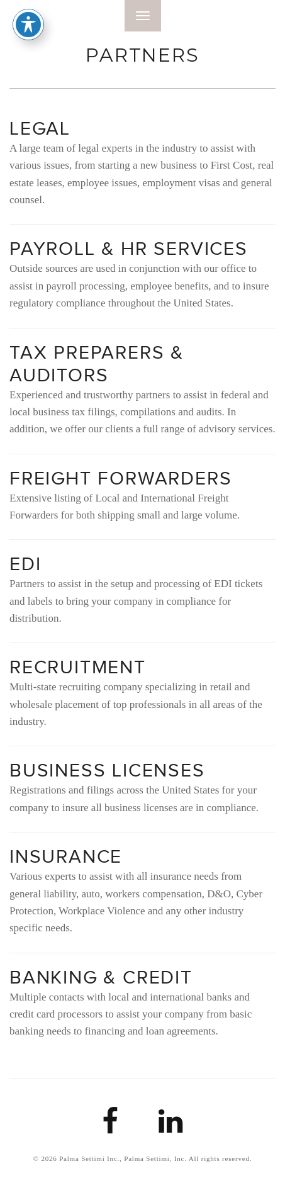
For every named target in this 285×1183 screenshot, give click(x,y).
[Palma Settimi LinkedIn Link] (171, 1128)
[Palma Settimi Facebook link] (110, 1128)
